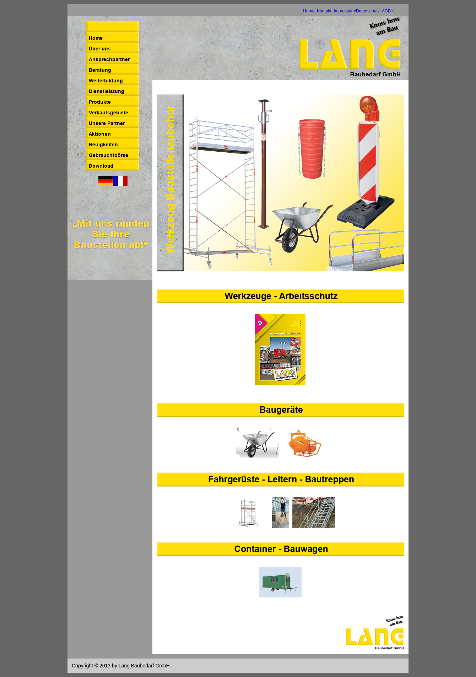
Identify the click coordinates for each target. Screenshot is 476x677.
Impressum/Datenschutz (356, 11)
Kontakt (324, 11)
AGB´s (388, 11)
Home (308, 11)
